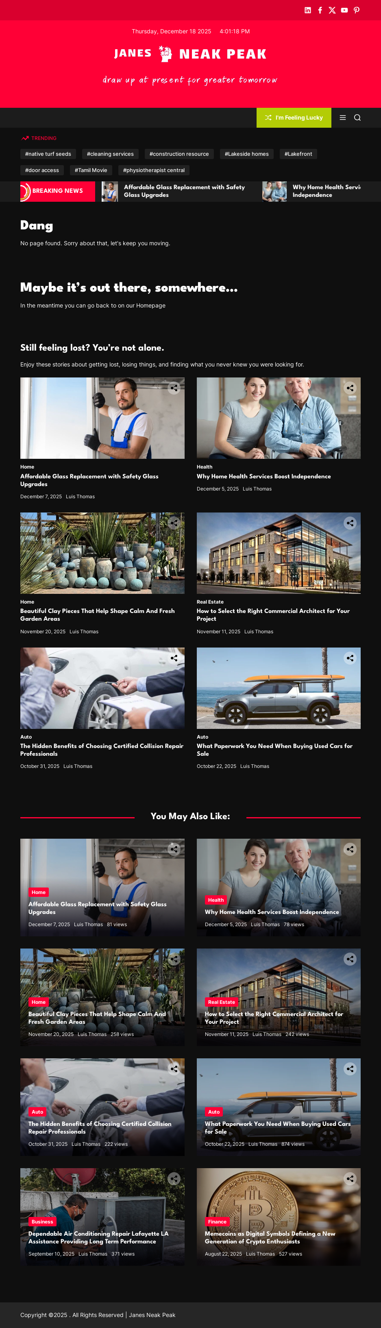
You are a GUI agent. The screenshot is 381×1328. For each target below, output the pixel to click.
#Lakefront (298, 153)
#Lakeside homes (247, 153)
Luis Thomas (80, 496)
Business (42, 1222)
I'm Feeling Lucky (294, 117)
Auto (26, 737)
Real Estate (210, 602)
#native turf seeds (48, 153)
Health (204, 467)
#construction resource (179, 153)
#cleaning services (110, 153)
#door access (42, 170)
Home (27, 467)
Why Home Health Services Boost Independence (264, 477)
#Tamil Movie (91, 170)
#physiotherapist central (154, 170)
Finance (217, 1222)
